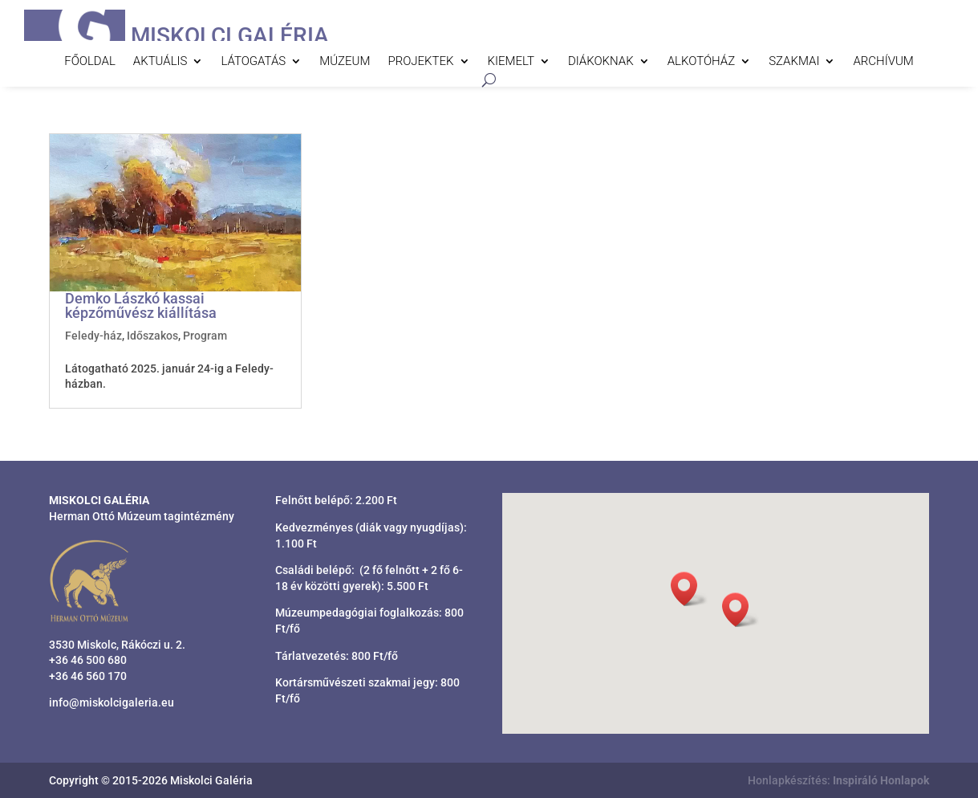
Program (205, 335)
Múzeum (344, 61)
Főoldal (90, 61)
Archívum (883, 61)
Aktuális (160, 61)
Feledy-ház (93, 335)
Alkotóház (701, 61)
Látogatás (253, 61)
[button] (740, 609)
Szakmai (794, 61)
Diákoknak (601, 61)
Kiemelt (511, 61)
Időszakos (152, 335)
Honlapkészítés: (838, 780)
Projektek (420, 61)
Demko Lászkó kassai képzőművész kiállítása (141, 305)
